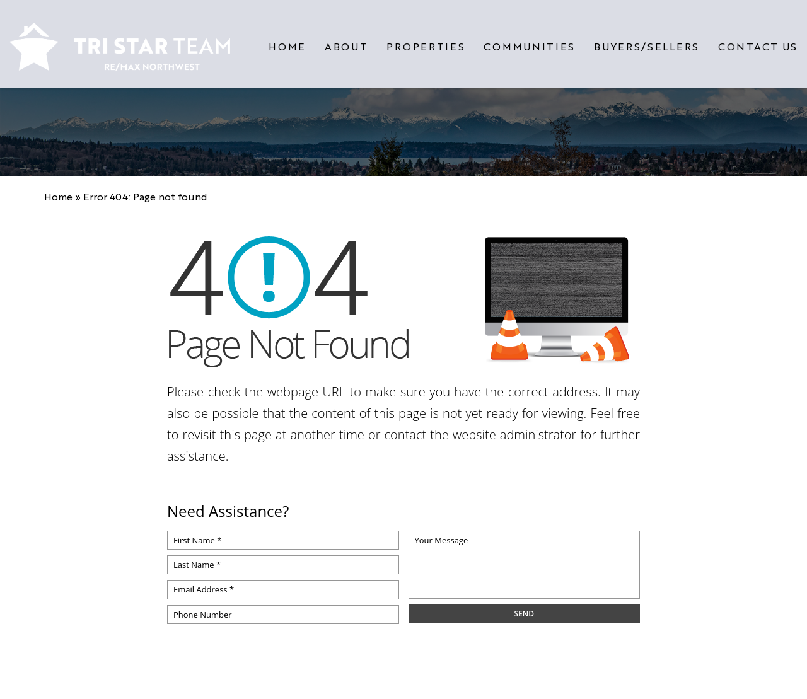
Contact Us (758, 42)
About (346, 42)
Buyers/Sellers (646, 42)
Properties (425, 42)
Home (287, 42)
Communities (529, 42)
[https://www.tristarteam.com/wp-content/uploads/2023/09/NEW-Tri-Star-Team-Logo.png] (119, 42)
